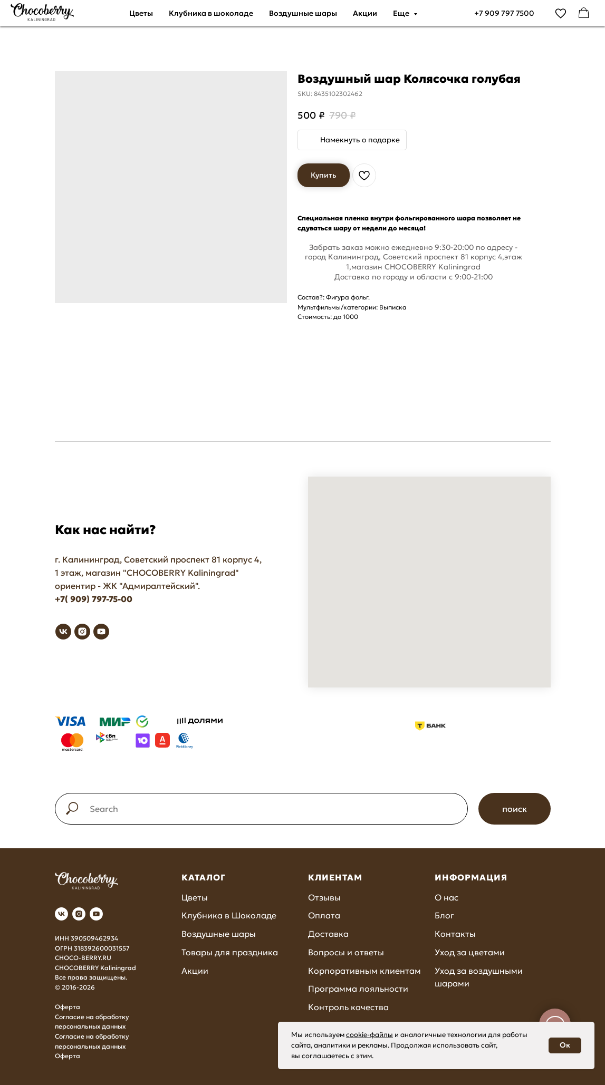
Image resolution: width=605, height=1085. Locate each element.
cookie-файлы (369, 1034)
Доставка (328, 933)
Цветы (141, 13)
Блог (444, 915)
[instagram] (82, 632)
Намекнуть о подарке (360, 139)
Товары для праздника (229, 952)
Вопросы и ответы (346, 952)
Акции (365, 13)
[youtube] (101, 632)
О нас (446, 897)
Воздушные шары (303, 13)
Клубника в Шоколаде (228, 915)
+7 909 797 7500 (504, 13)
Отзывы (324, 897)
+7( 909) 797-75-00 (93, 599)
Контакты (455, 933)
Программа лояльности (358, 988)
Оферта (67, 1007)
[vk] (63, 632)
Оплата (324, 915)
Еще (402, 13)
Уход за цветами (470, 952)
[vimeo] (561, 13)
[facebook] (584, 13)
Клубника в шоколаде (211, 13)
